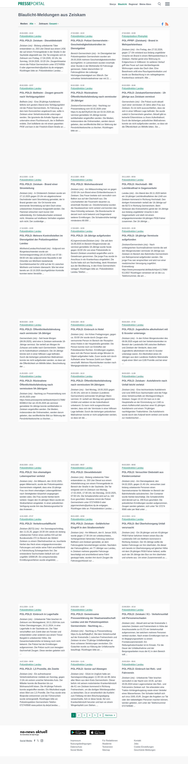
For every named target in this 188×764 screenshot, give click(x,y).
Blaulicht (122, 4)
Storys (113, 4)
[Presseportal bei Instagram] (41, 748)
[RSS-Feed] (166, 24)
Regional (133, 4)
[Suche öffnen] (159, 4)
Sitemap (106, 758)
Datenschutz (76, 754)
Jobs (136, 751)
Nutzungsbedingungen (80, 751)
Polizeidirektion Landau (31, 36)
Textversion (107, 754)
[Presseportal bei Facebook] (33, 748)
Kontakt (137, 748)
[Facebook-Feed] (162, 24)
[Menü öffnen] (167, 4)
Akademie (106, 751)
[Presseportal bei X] (37, 748)
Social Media (76, 758)
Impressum (75, 748)
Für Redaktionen (110, 748)
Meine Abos (145, 4)
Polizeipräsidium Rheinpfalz (135, 36)
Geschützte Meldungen (144, 758)
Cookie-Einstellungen (144, 754)
